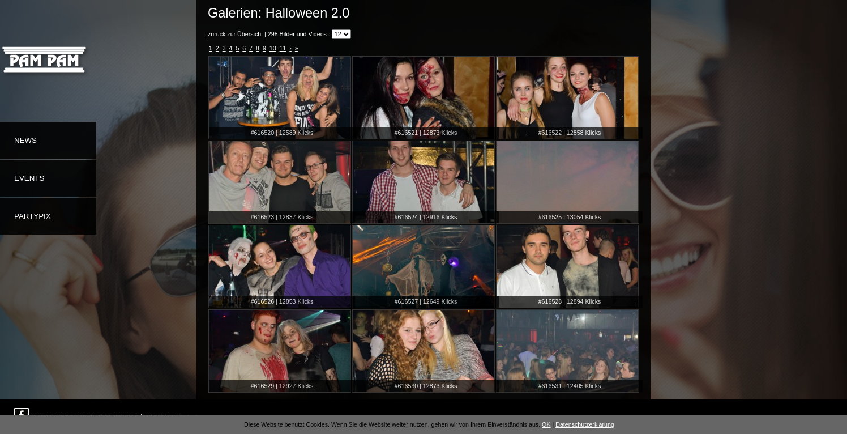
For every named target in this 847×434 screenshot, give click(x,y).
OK (546, 424)
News (25, 140)
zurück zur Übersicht (235, 34)
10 (273, 48)
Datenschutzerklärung (584, 424)
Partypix (32, 216)
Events (29, 178)
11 (283, 48)
